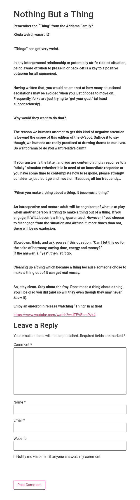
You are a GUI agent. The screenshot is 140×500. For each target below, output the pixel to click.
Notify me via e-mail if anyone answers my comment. (57, 457)
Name (20, 402)
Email (19, 420)
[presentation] (48, 471)
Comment (23, 344)
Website (20, 438)
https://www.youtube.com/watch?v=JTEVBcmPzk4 (55, 315)
